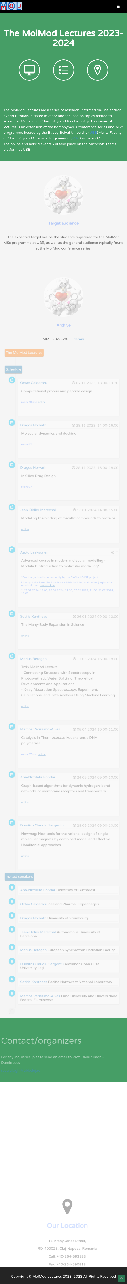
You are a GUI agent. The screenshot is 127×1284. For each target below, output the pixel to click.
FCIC (76, 138)
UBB (93, 132)
